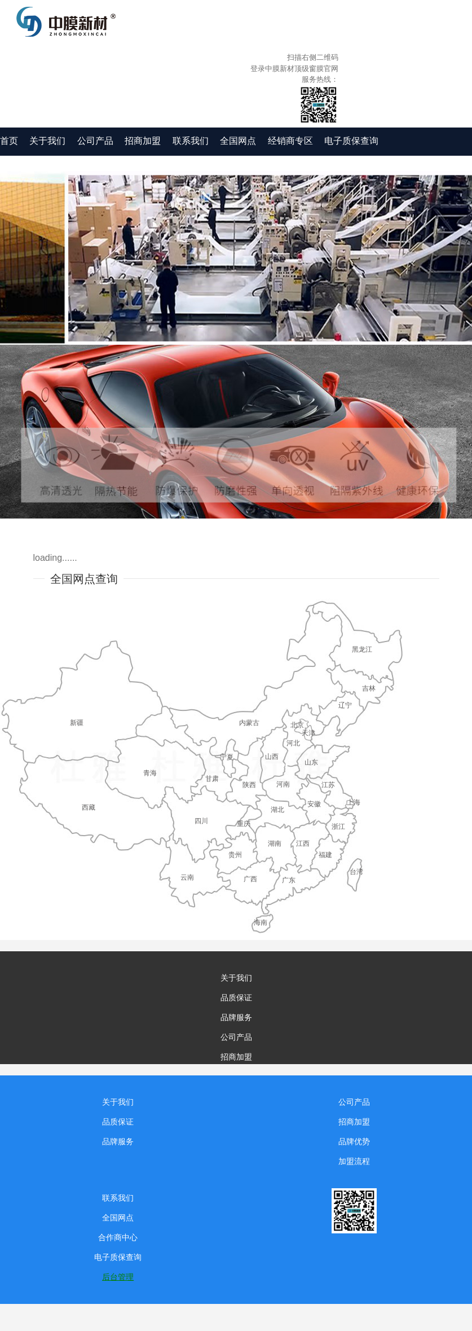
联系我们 (191, 141)
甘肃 (212, 779)
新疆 (76, 723)
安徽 (314, 804)
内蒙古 (249, 723)
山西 (272, 757)
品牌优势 (354, 1141)
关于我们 (47, 141)
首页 (9, 141)
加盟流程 (354, 1161)
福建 (325, 855)
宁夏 (226, 757)
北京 (297, 725)
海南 (260, 922)
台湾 (356, 872)
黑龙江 (362, 649)
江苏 (328, 785)
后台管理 (118, 1276)
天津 (308, 733)
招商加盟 (143, 141)
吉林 (369, 688)
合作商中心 (118, 1237)
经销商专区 (290, 141)
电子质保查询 (351, 141)
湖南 (274, 843)
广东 (288, 880)
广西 (250, 879)
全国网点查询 (84, 579)
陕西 (249, 785)
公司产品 (95, 141)
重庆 (243, 824)
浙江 (338, 827)
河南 (283, 784)
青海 (150, 773)
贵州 (235, 855)
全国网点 (238, 141)
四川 (201, 821)
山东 (311, 762)
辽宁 (345, 705)
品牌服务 (236, 1017)
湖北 (277, 810)
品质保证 (236, 997)
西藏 (88, 807)
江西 (303, 843)
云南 (187, 877)
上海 (353, 802)
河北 (293, 743)
